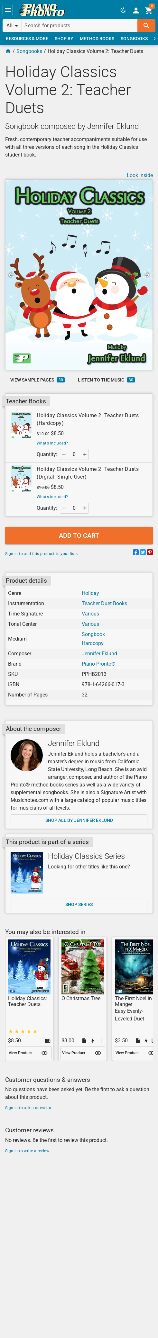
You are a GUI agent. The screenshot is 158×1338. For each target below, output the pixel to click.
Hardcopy (93, 643)
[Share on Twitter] (143, 553)
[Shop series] (27, 872)
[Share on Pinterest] (150, 553)
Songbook (93, 634)
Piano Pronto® (99, 664)
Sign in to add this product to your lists (41, 554)
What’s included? (52, 443)
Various (90, 614)
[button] (8, 10)
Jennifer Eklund (99, 654)
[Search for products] (79, 25)
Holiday (90, 593)
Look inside (140, 175)
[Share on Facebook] (136, 553)
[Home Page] (8, 51)
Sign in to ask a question (28, 1108)
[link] (41, 10)
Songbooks (29, 51)
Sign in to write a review (27, 1151)
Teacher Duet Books (104, 603)
